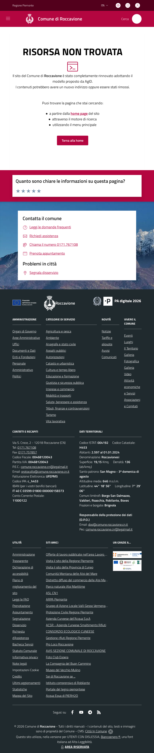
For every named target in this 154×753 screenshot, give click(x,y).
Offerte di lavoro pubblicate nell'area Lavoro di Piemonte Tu (85, 554)
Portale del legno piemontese (65, 689)
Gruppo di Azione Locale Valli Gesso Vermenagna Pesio (82, 605)
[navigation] (8, 18)
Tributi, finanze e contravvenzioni (67, 408)
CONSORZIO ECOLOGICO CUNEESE (70, 631)
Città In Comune (96, 731)
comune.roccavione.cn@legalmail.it (44, 466)
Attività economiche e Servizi (132, 387)
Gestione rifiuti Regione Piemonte (68, 637)
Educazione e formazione (62, 376)
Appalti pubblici (56, 350)
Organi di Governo (24, 331)
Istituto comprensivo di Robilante (68, 682)
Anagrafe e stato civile (61, 344)
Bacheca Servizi (22, 644)
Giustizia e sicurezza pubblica (65, 382)
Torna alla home (72, 140)
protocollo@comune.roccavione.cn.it (45, 471)
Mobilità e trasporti (58, 395)
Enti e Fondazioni (23, 357)
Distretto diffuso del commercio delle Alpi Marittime (80, 580)
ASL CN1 (52, 592)
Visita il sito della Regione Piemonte (69, 560)
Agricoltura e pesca (58, 331)
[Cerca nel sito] (137, 19)
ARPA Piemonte (56, 599)
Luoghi (128, 341)
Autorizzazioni (55, 357)
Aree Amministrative (26, 337)
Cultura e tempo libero (60, 369)
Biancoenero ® (110, 736)
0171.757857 (27, 452)
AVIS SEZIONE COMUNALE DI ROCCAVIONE (76, 650)
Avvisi (105, 350)
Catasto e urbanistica (60, 363)
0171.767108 (26, 447)
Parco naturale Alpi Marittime (65, 586)
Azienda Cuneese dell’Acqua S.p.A (68, 618)
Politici (16, 376)
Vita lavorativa (55, 421)
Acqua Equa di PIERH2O (62, 695)
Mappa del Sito (22, 695)
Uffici (15, 344)
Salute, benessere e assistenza (66, 401)
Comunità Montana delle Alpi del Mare (71, 573)
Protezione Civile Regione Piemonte (69, 612)
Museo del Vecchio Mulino (63, 670)
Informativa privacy (25, 657)
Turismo (51, 414)
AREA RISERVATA (74, 746)
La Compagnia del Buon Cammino (68, 663)
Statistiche (19, 689)
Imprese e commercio (60, 389)
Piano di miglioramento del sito (24, 586)
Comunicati (109, 357)
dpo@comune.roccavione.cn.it (108, 524)
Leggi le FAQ (20, 599)
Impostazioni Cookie (25, 670)
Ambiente (52, 337)
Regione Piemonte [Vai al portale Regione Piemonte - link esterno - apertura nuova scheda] (23, 5)
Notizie (106, 331)
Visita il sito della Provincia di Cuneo (69, 567)
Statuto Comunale (24, 650)
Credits (17, 676)
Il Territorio (131, 348)
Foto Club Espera (57, 657)
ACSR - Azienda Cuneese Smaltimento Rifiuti (76, 625)
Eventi (128, 335)
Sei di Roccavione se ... (60, 676)
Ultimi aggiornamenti (26, 682)
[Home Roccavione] (51, 19)
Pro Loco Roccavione (59, 644)
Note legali (19, 663)
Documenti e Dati (23, 350)
